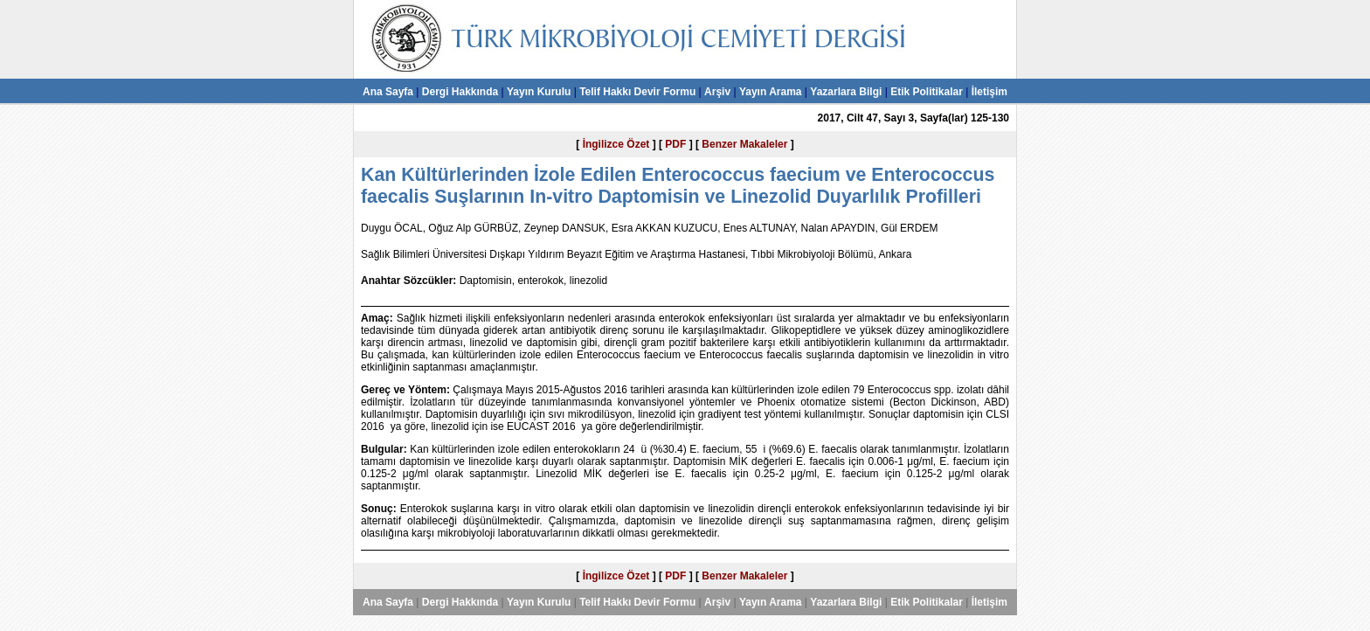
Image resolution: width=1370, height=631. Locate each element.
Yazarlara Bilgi (846, 92)
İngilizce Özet (616, 144)
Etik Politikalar (926, 92)
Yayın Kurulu (539, 92)
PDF (675, 144)
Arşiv (717, 92)
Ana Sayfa (388, 92)
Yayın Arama (770, 92)
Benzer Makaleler (744, 144)
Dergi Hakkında (460, 92)
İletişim (989, 92)
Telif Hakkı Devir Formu (637, 92)
